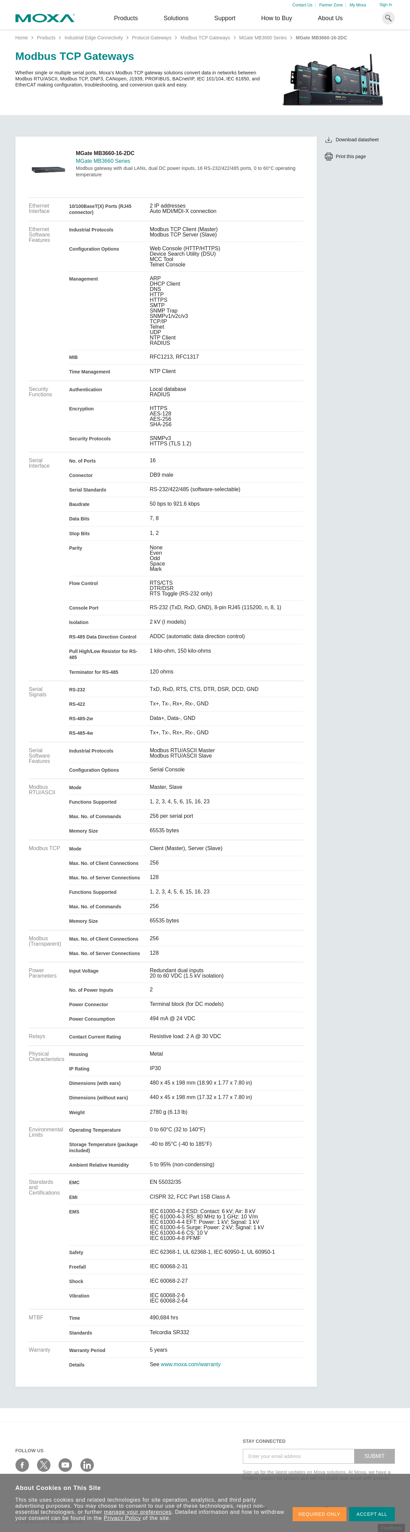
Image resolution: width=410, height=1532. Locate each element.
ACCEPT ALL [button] (372, 1514)
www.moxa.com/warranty (191, 1364)
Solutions (175, 18)
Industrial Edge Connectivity (94, 37)
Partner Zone (331, 5)
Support (224, 18)
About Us (330, 18)
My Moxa (357, 5)
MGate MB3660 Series (263, 37)
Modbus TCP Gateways (205, 37)
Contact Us (302, 5)
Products (46, 37)
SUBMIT (374, 1456)
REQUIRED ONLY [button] (319, 1514)
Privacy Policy (122, 1518)
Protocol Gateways (152, 37)
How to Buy (276, 18)
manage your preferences (138, 1512)
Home (21, 37)
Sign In (385, 5)
